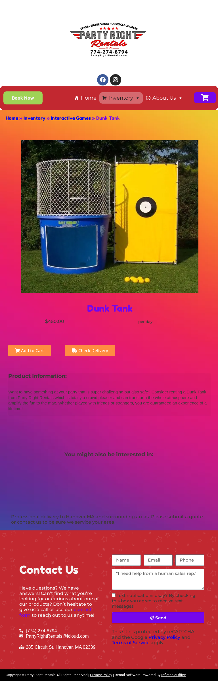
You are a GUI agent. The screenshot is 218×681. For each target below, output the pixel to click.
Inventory (124, 98)
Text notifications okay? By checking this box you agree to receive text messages (153, 601)
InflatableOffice (173, 675)
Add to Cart (29, 350)
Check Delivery (90, 350)
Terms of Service (131, 642)
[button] (23, 97)
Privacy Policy (164, 637)
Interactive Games (71, 118)
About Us (167, 98)
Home (89, 98)
